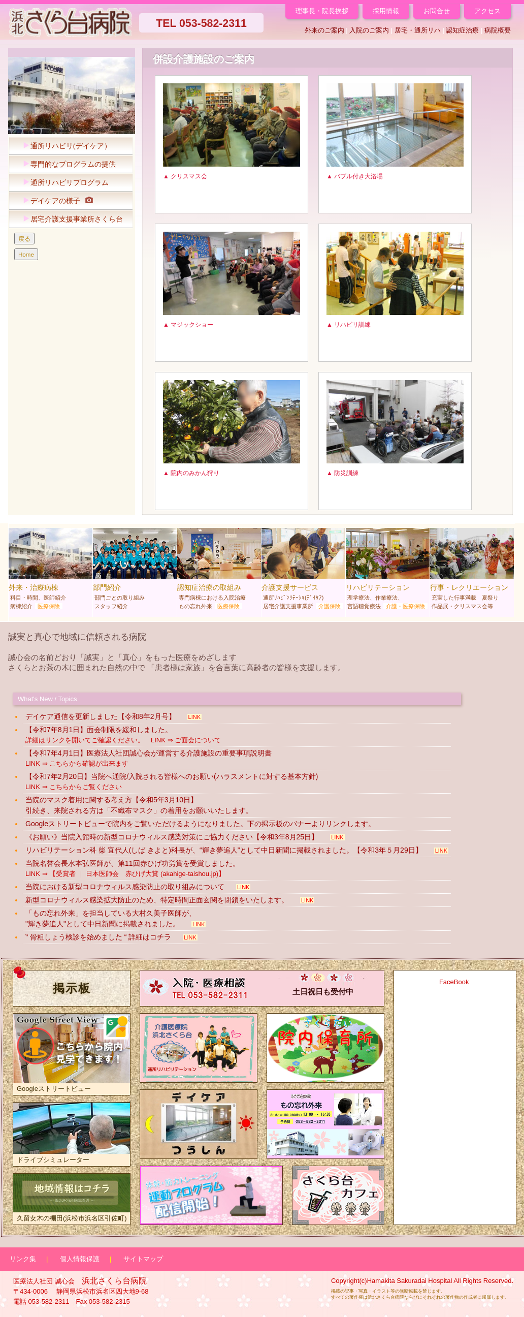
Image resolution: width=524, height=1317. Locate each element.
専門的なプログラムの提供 (67, 164)
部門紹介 (135, 571)
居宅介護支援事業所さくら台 (70, 219)
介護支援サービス (303, 571)
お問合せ (436, 11)
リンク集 (23, 1259)
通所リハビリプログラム (63, 182)
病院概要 (497, 30)
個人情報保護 (80, 1259)
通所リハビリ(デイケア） (64, 146)
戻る (24, 238)
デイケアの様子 (55, 201)
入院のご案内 (369, 30)
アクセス (487, 11)
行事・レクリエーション (472, 571)
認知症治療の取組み (219, 571)
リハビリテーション (388, 571)
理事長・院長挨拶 (322, 11)
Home (26, 254)
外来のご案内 (324, 30)
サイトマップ (143, 1259)
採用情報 (386, 11)
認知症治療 (462, 30)
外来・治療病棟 (50, 571)
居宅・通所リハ (418, 30)
